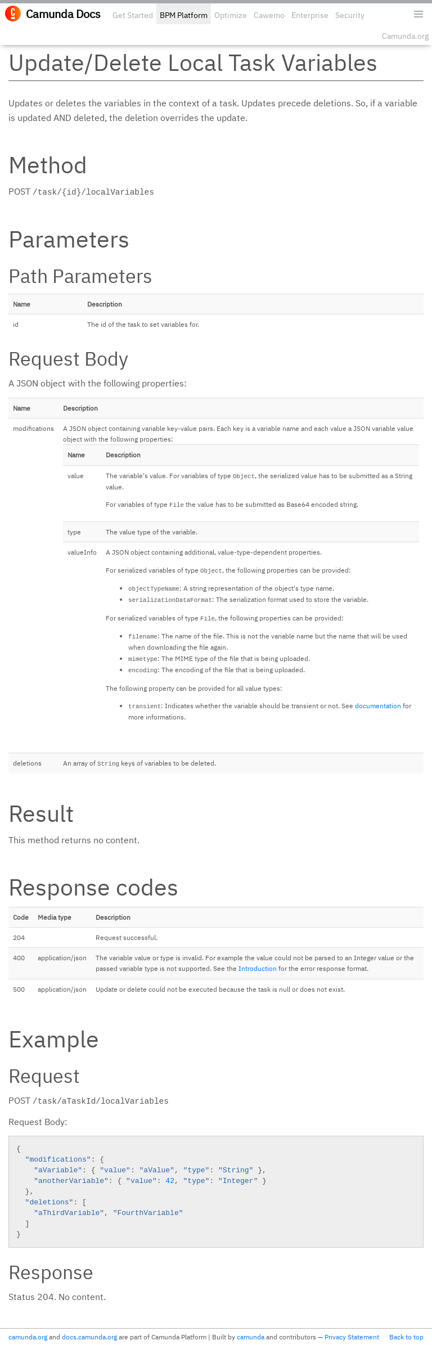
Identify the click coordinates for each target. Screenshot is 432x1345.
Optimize (230, 15)
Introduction (257, 968)
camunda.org (27, 1337)
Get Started (132, 15)
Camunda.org (405, 36)
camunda (250, 1337)
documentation (378, 705)
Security (349, 15)
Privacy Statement (352, 1337)
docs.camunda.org (89, 1337)
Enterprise (309, 15)
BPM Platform (184, 15)
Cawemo (269, 15)
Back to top (406, 1337)
